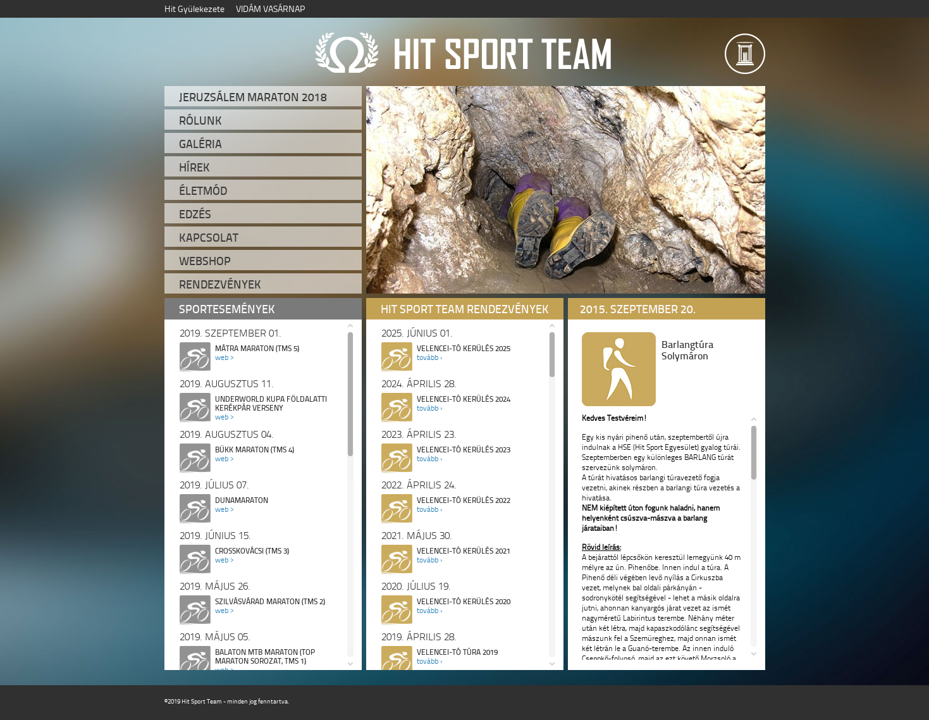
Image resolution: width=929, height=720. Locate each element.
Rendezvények (220, 284)
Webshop (205, 260)
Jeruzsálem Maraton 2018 (253, 97)
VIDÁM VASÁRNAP (270, 9)
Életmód (203, 190)
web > (224, 357)
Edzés (195, 214)
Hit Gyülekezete (194, 9)
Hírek (194, 167)
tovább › (429, 357)
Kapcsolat (208, 237)
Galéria (200, 143)
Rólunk (200, 120)
